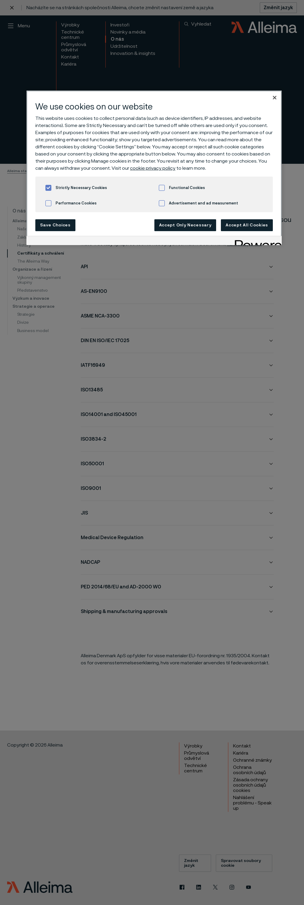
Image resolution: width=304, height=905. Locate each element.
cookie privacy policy (152, 168)
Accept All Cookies (247, 225)
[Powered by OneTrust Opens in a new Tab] (256, 241)
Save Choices (55, 225)
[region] (154, 167)
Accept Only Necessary (185, 225)
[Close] (274, 97)
